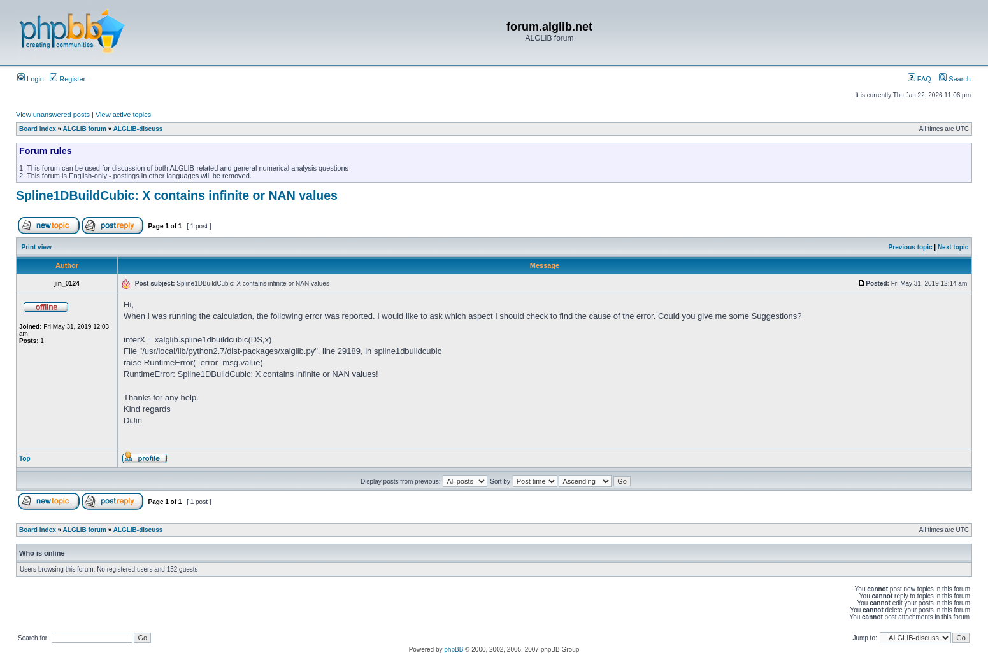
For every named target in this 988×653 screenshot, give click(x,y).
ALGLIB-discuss (138, 128)
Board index (37, 128)
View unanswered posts (53, 114)
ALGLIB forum (84, 128)
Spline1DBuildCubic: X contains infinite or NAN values (177, 195)
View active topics (123, 114)
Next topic (953, 247)
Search (955, 79)
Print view (37, 247)
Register (67, 79)
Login (30, 79)
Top (25, 458)
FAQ (919, 79)
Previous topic (911, 247)
